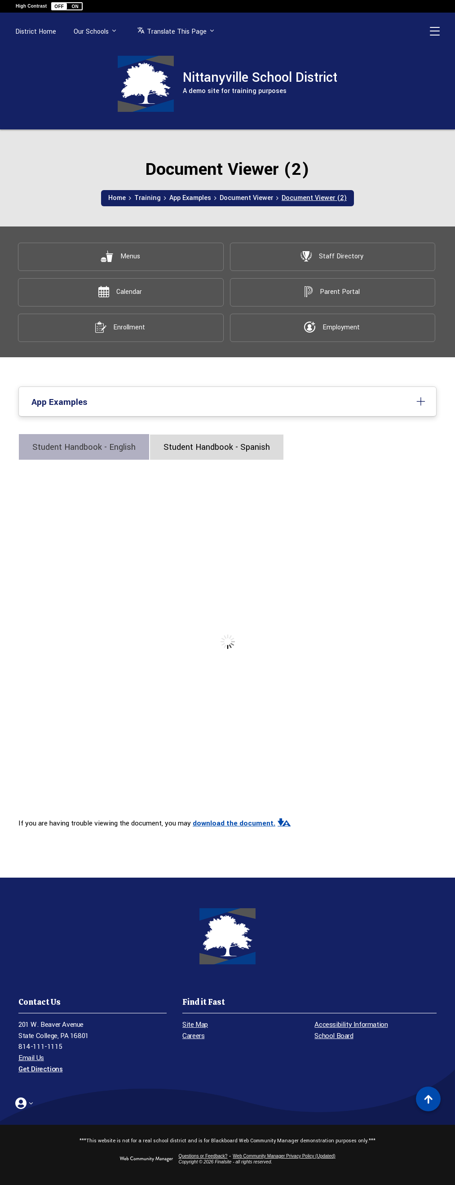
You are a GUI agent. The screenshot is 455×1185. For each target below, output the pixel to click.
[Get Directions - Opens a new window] (92, 1069)
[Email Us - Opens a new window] (92, 1058)
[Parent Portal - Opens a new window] (332, 292)
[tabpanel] (227, 648)
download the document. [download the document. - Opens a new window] (234, 823)
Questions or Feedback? (202, 1156)
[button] (67, 6)
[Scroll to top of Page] (428, 1099)
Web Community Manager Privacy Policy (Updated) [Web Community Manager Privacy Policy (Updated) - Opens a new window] (284, 1156)
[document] (227, 641)
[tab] (84, 446)
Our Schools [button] (91, 31)
